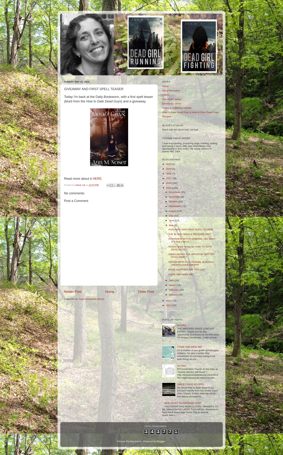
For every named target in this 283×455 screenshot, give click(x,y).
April (172, 280)
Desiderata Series (172, 103)
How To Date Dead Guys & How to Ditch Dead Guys (190, 112)
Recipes (166, 116)
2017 (169, 178)
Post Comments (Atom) (91, 299)
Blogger (161, 441)
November (175, 196)
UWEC (166, 95)
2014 (169, 300)
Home (109, 292)
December (175, 192)
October (173, 201)
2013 (169, 305)
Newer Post (73, 292)
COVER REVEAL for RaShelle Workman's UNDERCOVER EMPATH (191, 263)
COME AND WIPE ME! (180, 274)
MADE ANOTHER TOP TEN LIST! (186, 269)
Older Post (146, 292)
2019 (169, 168)
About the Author (171, 90)
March (172, 285)
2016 (169, 183)
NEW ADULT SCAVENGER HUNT (182, 403)
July (171, 215)
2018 (169, 173)
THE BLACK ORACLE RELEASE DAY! (189, 234)
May (171, 225)
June (172, 220)
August (173, 211)
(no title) (181, 325)
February (174, 289)
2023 (169, 164)
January (173, 294)
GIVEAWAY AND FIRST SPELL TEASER (190, 229)
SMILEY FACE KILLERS (190, 384)
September (175, 206)
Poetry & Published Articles (176, 108)
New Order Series (172, 99)
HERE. (98, 178)
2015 (169, 188)
